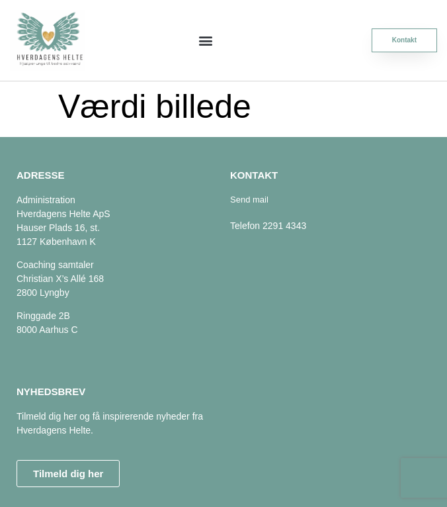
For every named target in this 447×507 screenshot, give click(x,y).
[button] (206, 40)
